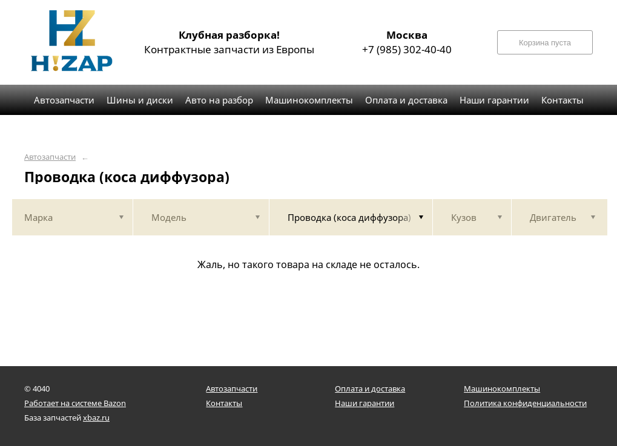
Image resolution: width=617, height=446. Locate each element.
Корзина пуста (545, 42)
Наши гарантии (364, 403)
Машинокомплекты (502, 388)
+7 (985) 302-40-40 (407, 42)
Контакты (224, 403)
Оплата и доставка (370, 388)
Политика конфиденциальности (525, 403)
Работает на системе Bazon (75, 403)
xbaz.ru (96, 417)
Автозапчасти (50, 157)
